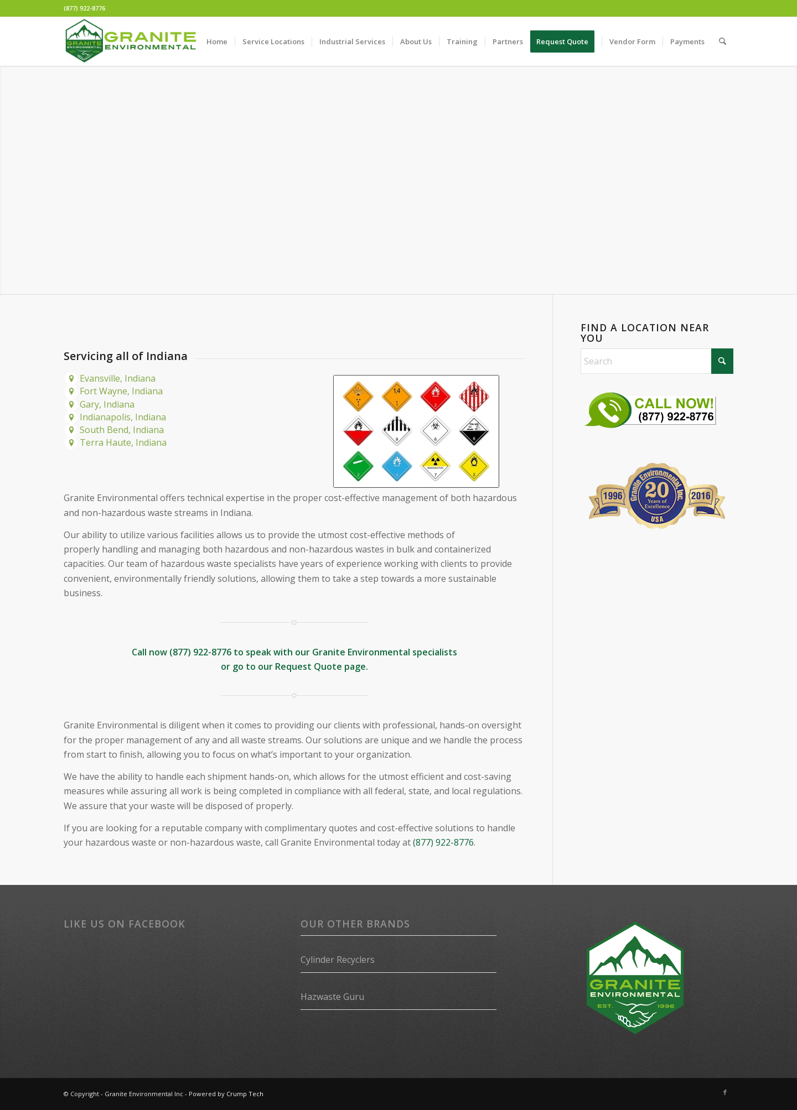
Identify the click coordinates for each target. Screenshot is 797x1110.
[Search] (722, 41)
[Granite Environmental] (131, 41)
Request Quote (308, 666)
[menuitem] (217, 41)
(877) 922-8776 (84, 8)
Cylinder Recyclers (338, 959)
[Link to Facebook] (725, 1092)
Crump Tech (244, 1094)
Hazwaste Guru (332, 997)
